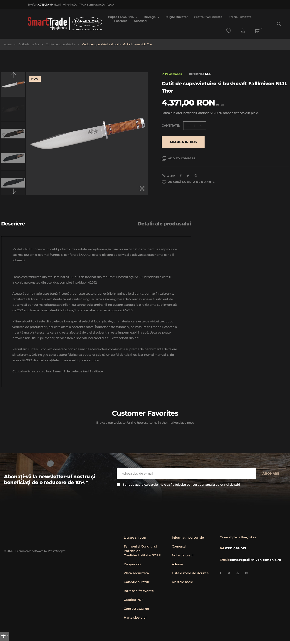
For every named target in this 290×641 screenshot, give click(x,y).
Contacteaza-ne (136, 608)
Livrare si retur (135, 537)
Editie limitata (240, 17)
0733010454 (45, 4)
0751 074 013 (235, 548)
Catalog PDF (133, 600)
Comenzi (179, 546)
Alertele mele (182, 582)
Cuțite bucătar (177, 17)
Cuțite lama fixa (121, 17)
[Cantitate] (194, 125)
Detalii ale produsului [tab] (164, 224)
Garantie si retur (136, 582)
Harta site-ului (135, 617)
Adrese (177, 564)
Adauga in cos (183, 142)
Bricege (150, 17)
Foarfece (120, 21)
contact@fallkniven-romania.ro (255, 560)
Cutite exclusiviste (208, 17)
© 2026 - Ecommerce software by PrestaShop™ (34, 551)
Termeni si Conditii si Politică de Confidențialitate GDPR (142, 551)
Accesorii (141, 21)
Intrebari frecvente (139, 591)
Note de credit (183, 555)
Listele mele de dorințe (190, 573)
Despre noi (132, 564)
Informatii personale (188, 537)
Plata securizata (136, 573)
